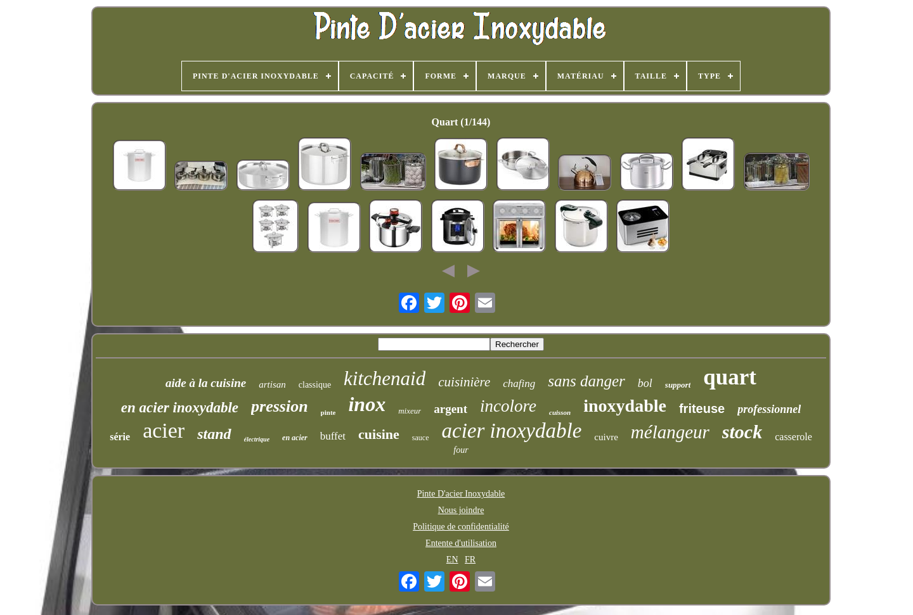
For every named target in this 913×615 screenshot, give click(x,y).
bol (645, 383)
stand (214, 434)
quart (729, 377)
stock (742, 431)
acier (164, 430)
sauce (420, 437)
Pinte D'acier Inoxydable (461, 493)
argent (450, 408)
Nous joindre (461, 510)
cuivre (606, 437)
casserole (793, 436)
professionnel (769, 409)
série (120, 436)
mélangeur (670, 432)
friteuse (702, 408)
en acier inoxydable (179, 407)
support (677, 385)
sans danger (586, 381)
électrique (257, 439)
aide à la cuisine (205, 383)
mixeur (409, 410)
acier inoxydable (512, 430)
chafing (519, 383)
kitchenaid (384, 378)
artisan (272, 384)
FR (470, 559)
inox (366, 404)
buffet (333, 436)
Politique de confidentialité (461, 526)
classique (315, 385)
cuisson (560, 412)
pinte (328, 412)
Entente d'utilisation (460, 543)
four (460, 450)
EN (452, 559)
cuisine (378, 434)
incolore (508, 405)
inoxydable (624, 405)
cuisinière (464, 382)
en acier (295, 437)
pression (279, 406)
